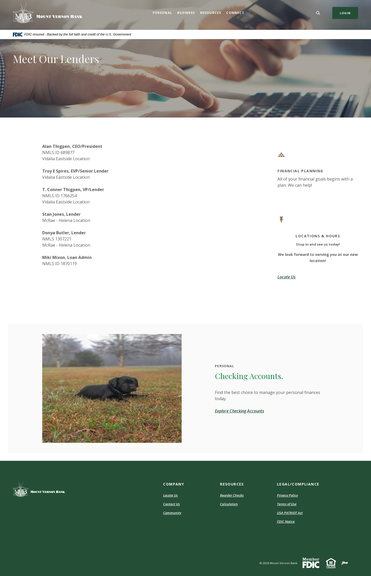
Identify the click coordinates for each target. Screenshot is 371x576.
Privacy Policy (287, 495)
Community (172, 512)
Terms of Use (287, 504)
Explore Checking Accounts (239, 411)
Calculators (229, 504)
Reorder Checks (232, 495)
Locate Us (170, 495)
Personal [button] (162, 13)
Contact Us (171, 504)
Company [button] (173, 484)
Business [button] (186, 13)
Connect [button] (235, 13)
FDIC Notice (286, 521)
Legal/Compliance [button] (298, 484)
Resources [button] (210, 13)
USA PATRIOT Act (290, 512)
